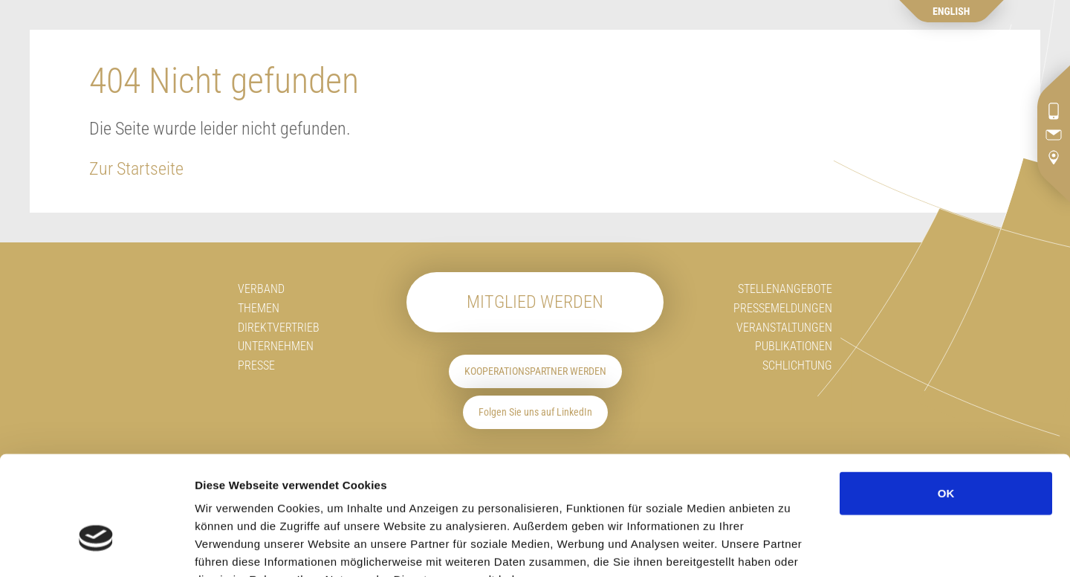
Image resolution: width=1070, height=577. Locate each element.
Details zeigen (892, 547)
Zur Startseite (136, 168)
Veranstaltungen (784, 327)
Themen (258, 308)
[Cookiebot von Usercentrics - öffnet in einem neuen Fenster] (96, 548)
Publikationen (793, 346)
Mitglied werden (535, 301)
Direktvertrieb (279, 327)
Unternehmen (276, 346)
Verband (261, 289)
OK (946, 401)
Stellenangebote (785, 289)
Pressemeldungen (782, 308)
